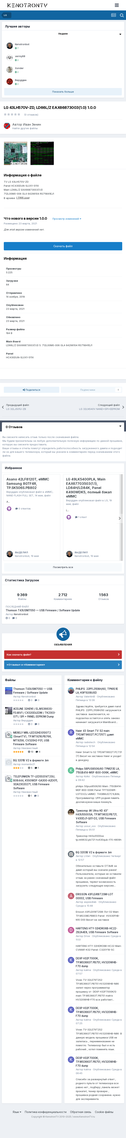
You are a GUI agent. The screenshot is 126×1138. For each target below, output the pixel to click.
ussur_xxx (90, 841)
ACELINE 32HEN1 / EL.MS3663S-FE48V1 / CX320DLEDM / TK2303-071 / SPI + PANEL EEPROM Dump (34, 728)
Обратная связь (80, 1127)
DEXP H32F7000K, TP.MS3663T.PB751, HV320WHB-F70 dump (96, 978)
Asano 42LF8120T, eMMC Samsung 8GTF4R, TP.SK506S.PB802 (27, 483)
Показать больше (63, 91)
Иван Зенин (32, 124)
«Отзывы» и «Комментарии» (26, 680)
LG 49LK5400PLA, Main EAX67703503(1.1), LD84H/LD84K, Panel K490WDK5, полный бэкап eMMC (89, 487)
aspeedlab (90, 917)
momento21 (28, 779)
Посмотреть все (63, 583)
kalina (87, 985)
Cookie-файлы (104, 1127)
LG (106, 500)
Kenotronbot (22, 44)
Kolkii (87, 792)
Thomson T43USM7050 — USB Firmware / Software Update (43, 626)
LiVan (87, 871)
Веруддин (21, 80)
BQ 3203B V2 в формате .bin (94, 868)
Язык (17, 1127)
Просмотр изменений (66, 218)
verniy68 (20, 56)
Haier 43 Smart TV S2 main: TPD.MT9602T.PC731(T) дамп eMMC (95, 750)
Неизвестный (29, 763)
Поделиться (31, 390)
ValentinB (89, 712)
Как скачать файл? (19, 670)
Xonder (19, 68)
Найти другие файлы (25, 128)
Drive (87, 951)
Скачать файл (63, 246)
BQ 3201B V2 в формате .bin (31, 776)
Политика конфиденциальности (46, 1127)
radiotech (89, 757)
